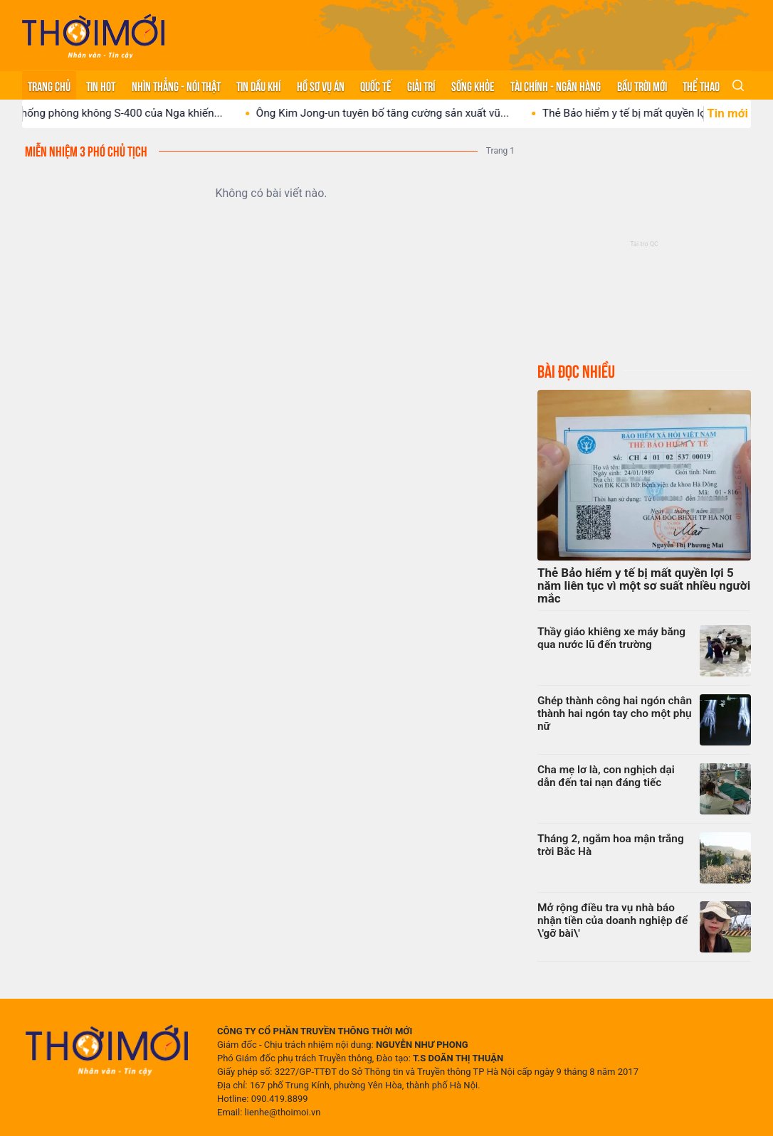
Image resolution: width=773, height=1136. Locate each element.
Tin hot (100, 85)
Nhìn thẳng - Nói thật (176, 85)
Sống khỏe (473, 85)
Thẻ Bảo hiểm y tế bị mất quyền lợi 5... (646, 113)
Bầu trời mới (642, 85)
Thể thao (701, 85)
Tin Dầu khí (258, 85)
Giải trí (421, 85)
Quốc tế (375, 85)
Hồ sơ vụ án (321, 85)
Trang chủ (49, 85)
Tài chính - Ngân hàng (555, 85)
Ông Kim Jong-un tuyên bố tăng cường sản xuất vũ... (394, 113)
